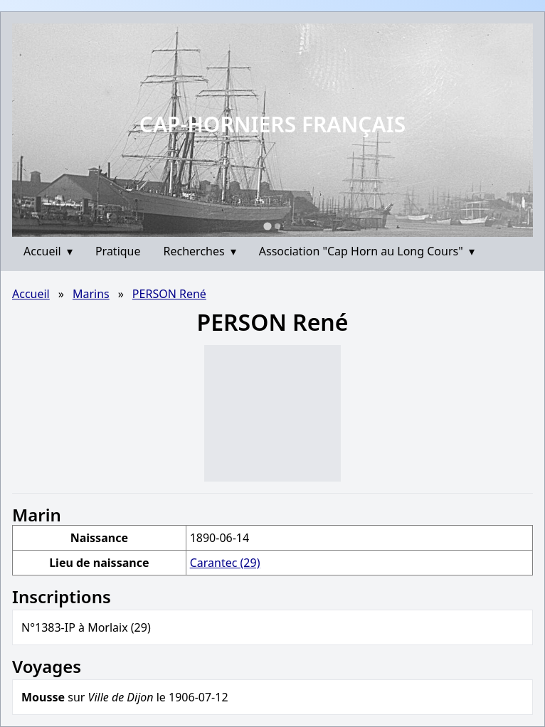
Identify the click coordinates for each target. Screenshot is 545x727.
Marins (91, 294)
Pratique (118, 251)
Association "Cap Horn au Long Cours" (367, 251)
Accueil (48, 251)
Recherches (200, 251)
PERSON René (169, 294)
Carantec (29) (225, 563)
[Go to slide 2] (277, 226)
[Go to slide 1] (267, 226)
